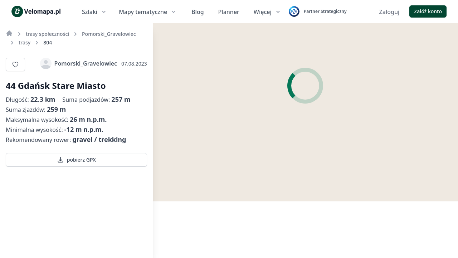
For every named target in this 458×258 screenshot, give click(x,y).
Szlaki (94, 12)
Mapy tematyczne (148, 12)
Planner (228, 12)
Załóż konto (428, 11)
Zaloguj (389, 12)
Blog (197, 12)
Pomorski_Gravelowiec (78, 63)
